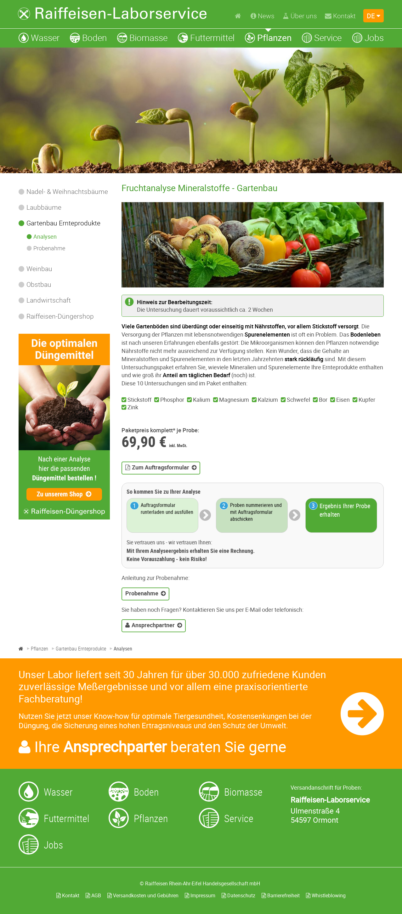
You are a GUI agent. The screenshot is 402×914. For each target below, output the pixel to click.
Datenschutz (238, 895)
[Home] (239, 15)
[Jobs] (368, 37)
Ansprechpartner (153, 625)
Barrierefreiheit (281, 895)
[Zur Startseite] (112, 13)
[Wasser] (39, 37)
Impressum (200, 895)
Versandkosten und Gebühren (142, 895)
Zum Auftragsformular (160, 467)
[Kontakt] (340, 16)
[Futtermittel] (206, 37)
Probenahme (141, 593)
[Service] (322, 37)
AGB (93, 895)
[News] (263, 16)
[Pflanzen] (268, 37)
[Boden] (88, 37)
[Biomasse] (142, 37)
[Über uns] (300, 16)
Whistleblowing (326, 895)
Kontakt (67, 895)
